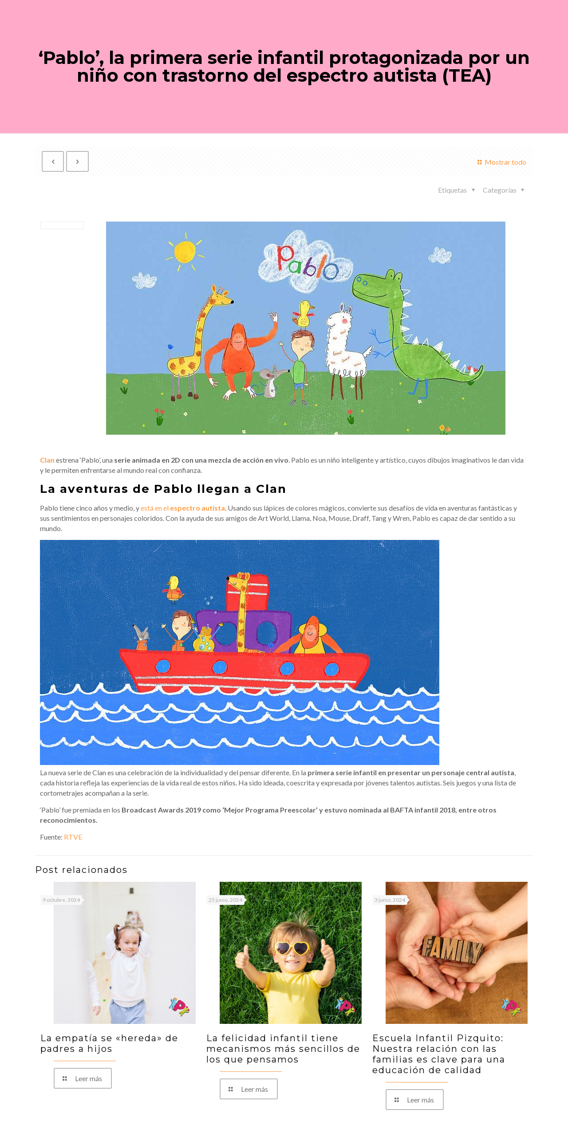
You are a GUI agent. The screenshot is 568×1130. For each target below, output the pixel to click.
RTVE (73, 837)
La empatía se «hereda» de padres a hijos (109, 1043)
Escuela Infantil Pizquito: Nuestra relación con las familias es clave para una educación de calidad (438, 1054)
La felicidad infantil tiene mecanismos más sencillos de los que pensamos (283, 1049)
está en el (183, 508)
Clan (47, 460)
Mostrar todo (500, 162)
